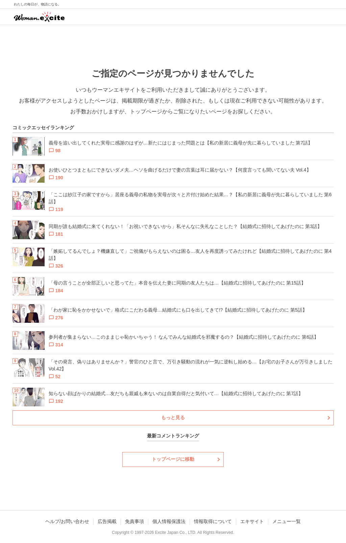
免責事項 (134, 521)
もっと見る (173, 417)
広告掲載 (107, 521)
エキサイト (252, 521)
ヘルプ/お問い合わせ (67, 521)
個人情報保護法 (169, 521)
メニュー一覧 (286, 521)
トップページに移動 (173, 459)
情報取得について (213, 521)
